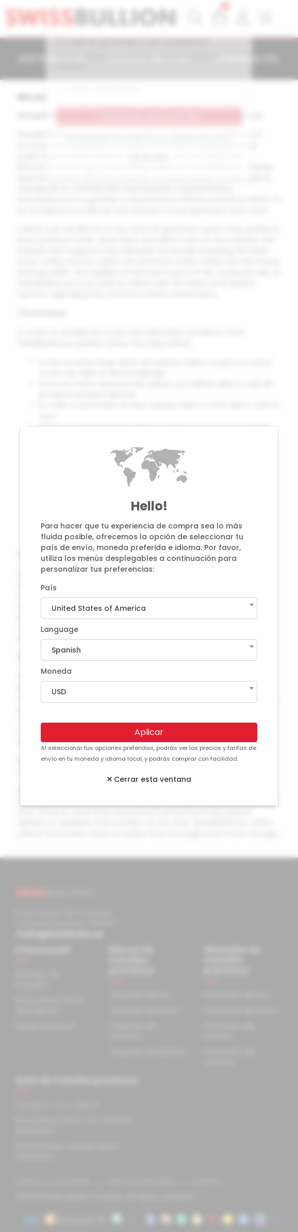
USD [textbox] (59, 692)
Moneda (56, 671)
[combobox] (149, 608)
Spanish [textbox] (66, 650)
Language (59, 629)
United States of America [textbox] (99, 608)
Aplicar (149, 732)
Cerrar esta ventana (149, 779)
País (49, 588)
